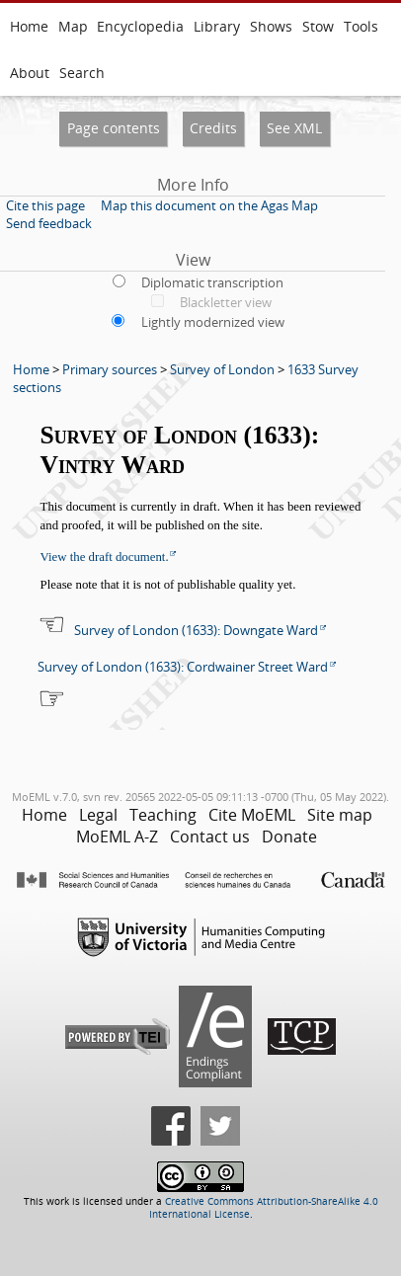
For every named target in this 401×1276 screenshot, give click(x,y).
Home (29, 26)
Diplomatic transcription (212, 282)
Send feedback (49, 223)
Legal (98, 815)
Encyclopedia (140, 26)
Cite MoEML (251, 815)
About (29, 72)
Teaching (163, 815)
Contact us (210, 836)
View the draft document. (104, 557)
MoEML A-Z (117, 836)
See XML (294, 128)
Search (82, 72)
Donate (289, 836)
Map (73, 26)
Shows (271, 26)
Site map (339, 815)
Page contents (113, 128)
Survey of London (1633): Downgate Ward (196, 630)
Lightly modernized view (212, 322)
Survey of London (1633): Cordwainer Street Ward (183, 667)
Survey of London (222, 369)
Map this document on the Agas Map (209, 205)
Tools (361, 26)
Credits (213, 128)
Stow (318, 26)
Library (217, 26)
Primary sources (109, 369)
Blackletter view (226, 302)
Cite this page (45, 205)
